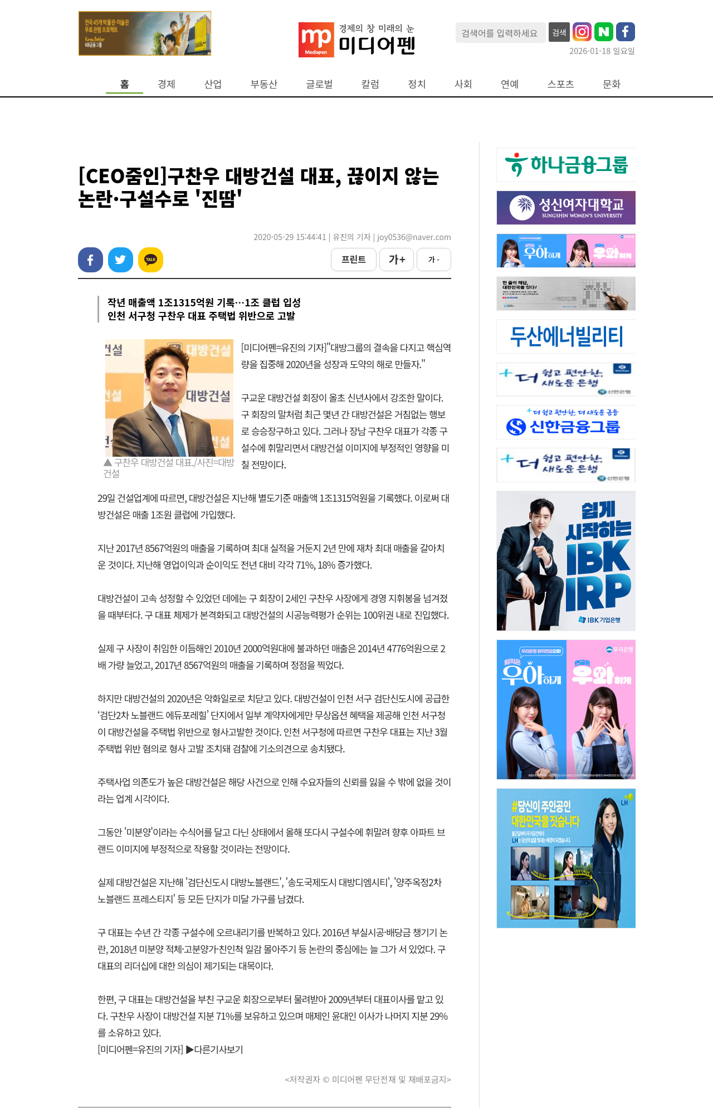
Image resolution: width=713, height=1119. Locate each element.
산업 (213, 84)
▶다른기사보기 (214, 1049)
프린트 (353, 259)
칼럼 (370, 84)
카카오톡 (150, 259)
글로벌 (319, 84)
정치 (417, 84)
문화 (612, 84)
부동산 (264, 84)
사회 (463, 84)
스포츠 (561, 84)
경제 (166, 84)
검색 (559, 32)
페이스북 (90, 259)
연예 (510, 84)
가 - (433, 259)
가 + (396, 259)
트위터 (120, 259)
